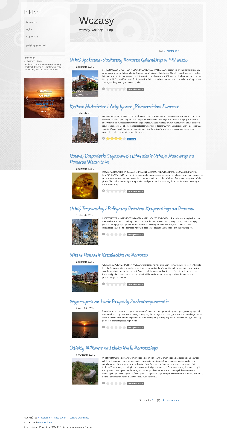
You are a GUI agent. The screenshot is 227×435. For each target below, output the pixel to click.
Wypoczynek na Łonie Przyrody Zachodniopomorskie (119, 302)
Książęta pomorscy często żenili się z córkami (44, 103)
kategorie (31, 22)
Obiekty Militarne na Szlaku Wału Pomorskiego (114, 348)
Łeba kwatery (54, 64)
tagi (29, 29)
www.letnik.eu (45, 422)
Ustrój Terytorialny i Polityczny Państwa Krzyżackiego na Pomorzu (132, 209)
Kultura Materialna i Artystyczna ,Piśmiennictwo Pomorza (124, 107)
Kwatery (31, 61)
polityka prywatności (36, 45)
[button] (27, 98)
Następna (173, 51)
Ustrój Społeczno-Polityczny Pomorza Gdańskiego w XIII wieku (129, 60)
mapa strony (32, 36)
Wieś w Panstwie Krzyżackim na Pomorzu (109, 255)
